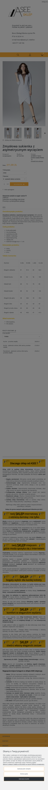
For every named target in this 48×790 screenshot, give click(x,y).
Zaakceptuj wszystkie (24, 779)
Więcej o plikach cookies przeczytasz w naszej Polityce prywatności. (23, 764)
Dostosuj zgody (24, 774)
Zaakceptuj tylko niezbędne (24, 769)
